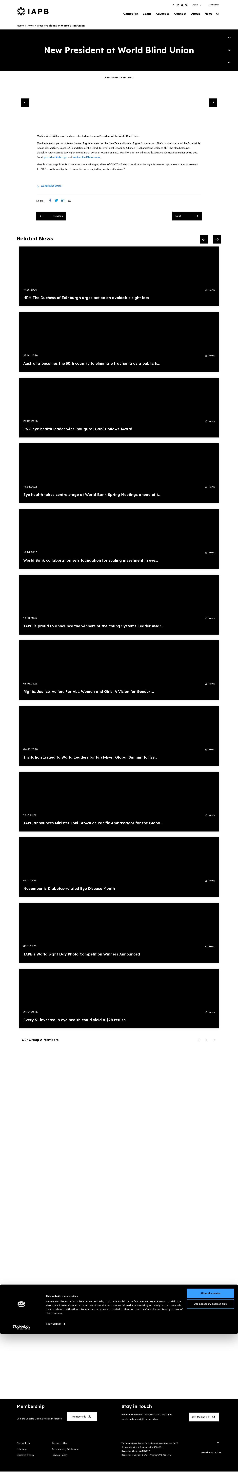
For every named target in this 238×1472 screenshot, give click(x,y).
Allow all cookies (210, 1431)
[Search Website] (218, 14)
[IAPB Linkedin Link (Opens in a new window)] (181, 4)
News (207, 14)
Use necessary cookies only (210, 1442)
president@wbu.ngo (55, 157)
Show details (53, 1462)
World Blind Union (51, 186)
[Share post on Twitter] (58, 201)
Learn (142, 14)
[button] (197, 4)
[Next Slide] (213, 103)
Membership (213, 5)
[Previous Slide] (25, 103)
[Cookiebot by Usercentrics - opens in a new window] (21, 1465)
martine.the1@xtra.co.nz (86, 157)
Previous (51, 216)
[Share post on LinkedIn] (64, 201)
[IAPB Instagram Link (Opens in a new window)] (186, 4)
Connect (177, 14)
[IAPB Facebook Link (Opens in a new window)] (177, 4)
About (193, 14)
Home (20, 26)
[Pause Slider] (206, 1040)
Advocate (159, 14)
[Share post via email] (71, 201)
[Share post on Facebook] (52, 201)
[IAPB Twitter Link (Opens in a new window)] (173, 4)
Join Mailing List (203, 1417)
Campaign (125, 14)
